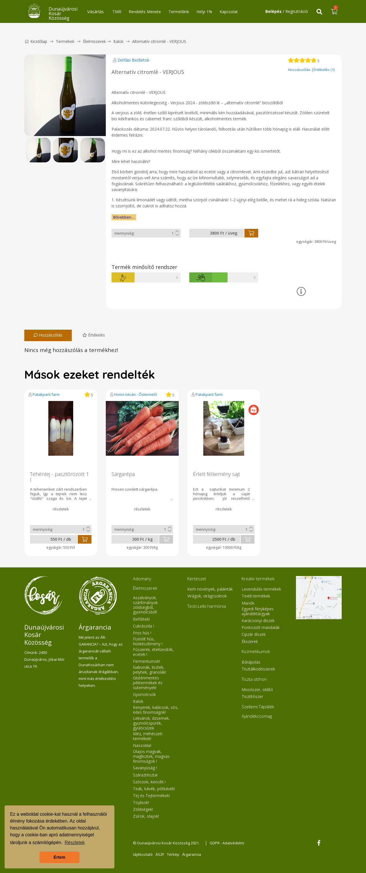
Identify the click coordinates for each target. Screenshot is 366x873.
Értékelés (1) (324, 69)
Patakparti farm (46, 394)
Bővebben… (123, 217)
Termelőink (178, 11)
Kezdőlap (35, 41)
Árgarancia (191, 854)
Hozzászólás (299, 69)
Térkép (173, 854)
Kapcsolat (229, 11)
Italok (118, 41)
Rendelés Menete (145, 11)
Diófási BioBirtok (133, 60)
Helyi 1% (204, 11)
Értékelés (93, 335)
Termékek (65, 41)
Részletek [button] (75, 842)
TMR (116, 11)
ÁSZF (160, 854)
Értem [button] (59, 857)
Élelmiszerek (94, 41)
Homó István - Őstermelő (135, 394)
